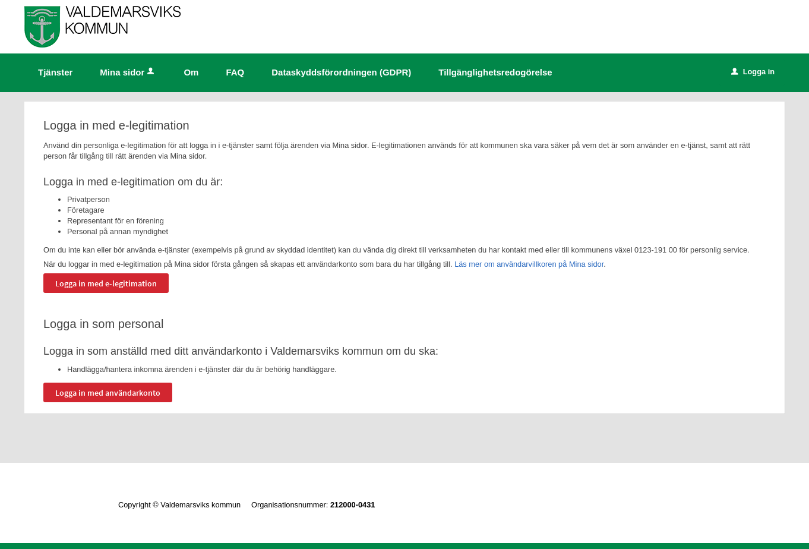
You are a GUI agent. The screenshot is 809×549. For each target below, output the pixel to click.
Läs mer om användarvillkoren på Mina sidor (528, 264)
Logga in (753, 71)
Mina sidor (128, 72)
